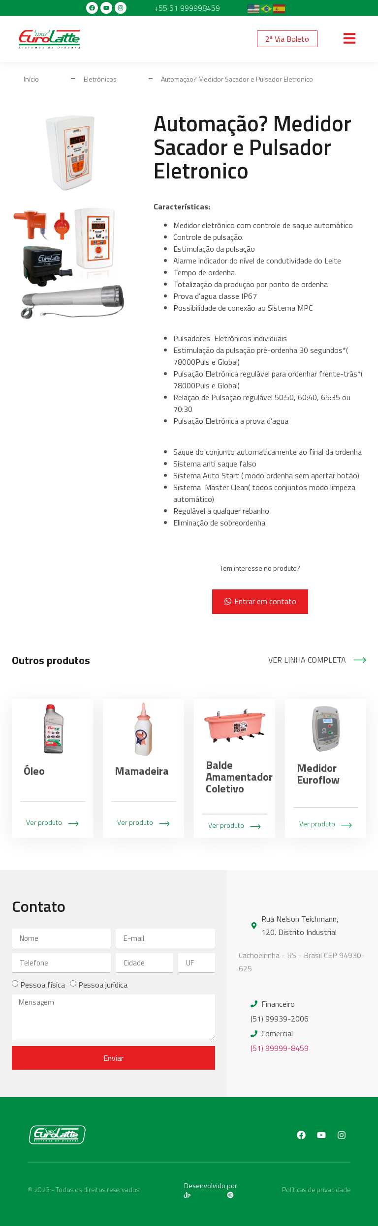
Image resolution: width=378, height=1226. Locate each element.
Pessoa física (42, 985)
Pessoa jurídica (102, 985)
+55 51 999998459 (187, 8)
